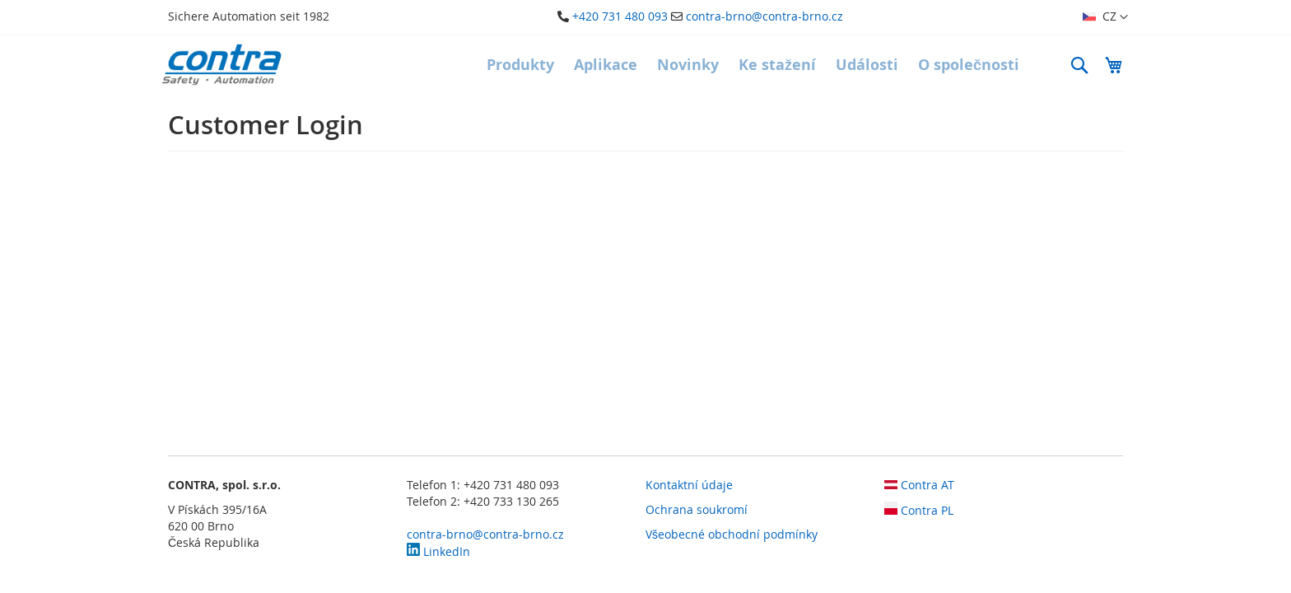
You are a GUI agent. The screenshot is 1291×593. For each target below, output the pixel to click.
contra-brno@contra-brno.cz (764, 16)
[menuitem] (520, 65)
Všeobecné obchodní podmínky (732, 534)
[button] (1105, 17)
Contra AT (919, 485)
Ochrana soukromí (697, 509)
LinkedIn (438, 551)
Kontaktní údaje (689, 485)
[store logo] (221, 65)
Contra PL (918, 510)
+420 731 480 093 (620, 16)
